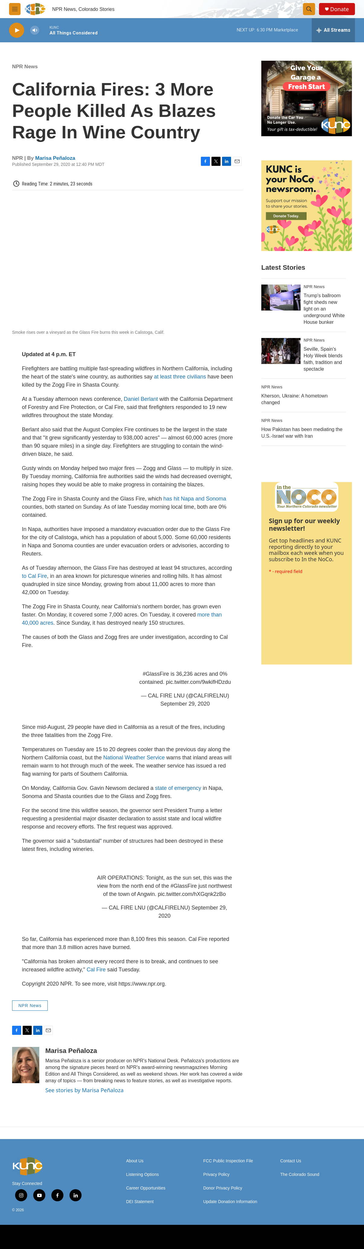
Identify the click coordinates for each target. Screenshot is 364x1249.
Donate (339, 9)
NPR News (25, 66)
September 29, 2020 (185, 704)
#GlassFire (156, 674)
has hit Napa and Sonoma (194, 499)
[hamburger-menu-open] (15, 9)
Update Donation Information (230, 1201)
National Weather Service (134, 758)
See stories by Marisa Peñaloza (84, 1090)
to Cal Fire (34, 576)
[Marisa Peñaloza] (25, 1065)
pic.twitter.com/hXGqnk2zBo (192, 894)
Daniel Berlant (141, 399)
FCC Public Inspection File (228, 1161)
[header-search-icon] (309, 9)
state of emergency (178, 788)
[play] (16, 30)
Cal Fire (96, 970)
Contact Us (290, 1161)
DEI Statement (140, 1201)
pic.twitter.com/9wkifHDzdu (198, 682)
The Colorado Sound (299, 1174)
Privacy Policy (216, 1174)
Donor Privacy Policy (222, 1188)
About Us (135, 1161)
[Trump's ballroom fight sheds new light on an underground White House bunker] (281, 298)
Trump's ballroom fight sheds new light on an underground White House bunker (324, 309)
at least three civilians (180, 377)
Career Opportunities (146, 1188)
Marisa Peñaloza (55, 158)
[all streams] (333, 30)
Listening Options (142, 1174)
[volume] (35, 30)
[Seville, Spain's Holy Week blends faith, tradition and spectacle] (281, 351)
